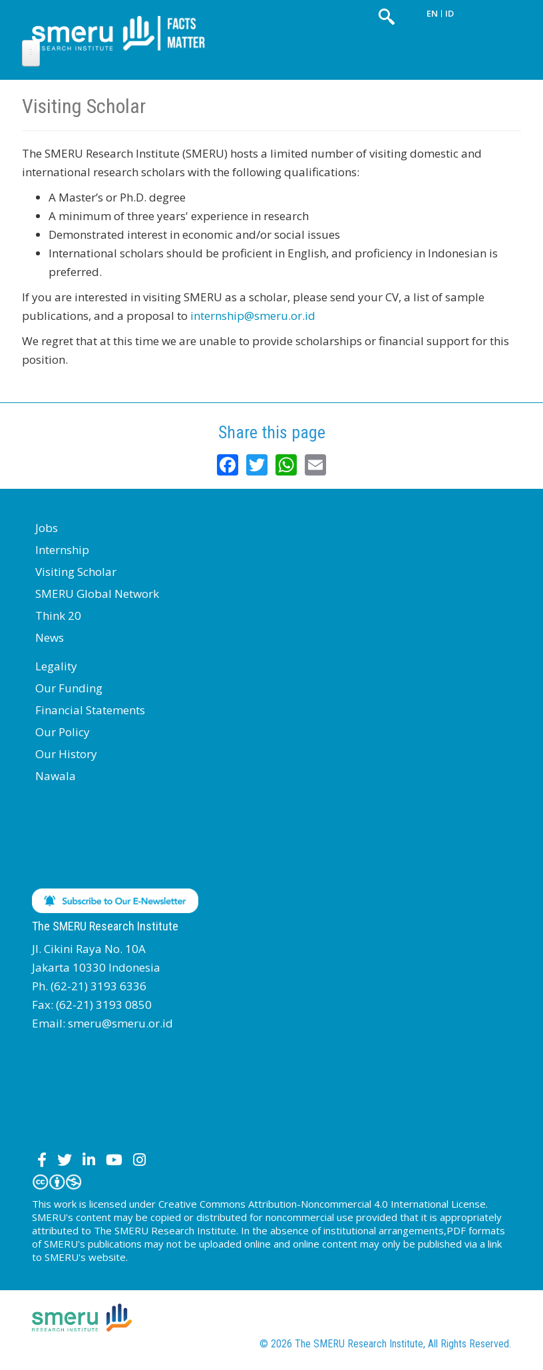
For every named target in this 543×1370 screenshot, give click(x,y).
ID (449, 13)
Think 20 (58, 615)
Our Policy (62, 732)
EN (432, 13)
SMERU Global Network (97, 593)
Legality (56, 666)
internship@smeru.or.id (252, 315)
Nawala (55, 775)
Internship (62, 549)
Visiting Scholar (75, 571)
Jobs (46, 527)
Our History (66, 753)
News (49, 637)
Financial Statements (90, 710)
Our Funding (68, 688)
